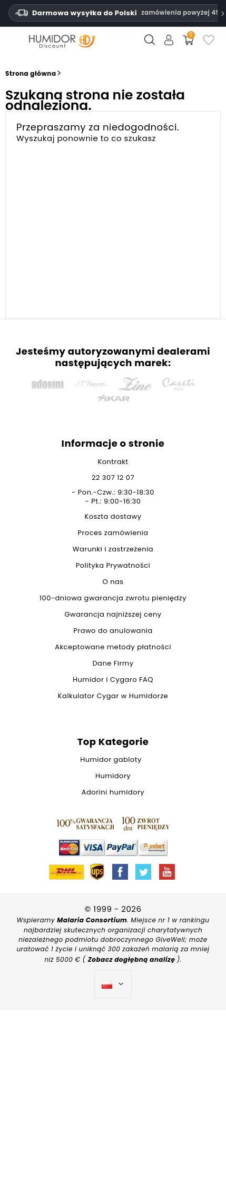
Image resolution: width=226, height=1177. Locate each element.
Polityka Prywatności (113, 565)
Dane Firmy (112, 663)
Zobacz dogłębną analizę (132, 959)
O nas (112, 582)
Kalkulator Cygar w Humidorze (113, 696)
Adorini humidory (113, 792)
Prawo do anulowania (112, 631)
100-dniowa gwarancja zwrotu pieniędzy (113, 598)
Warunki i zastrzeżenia (113, 549)
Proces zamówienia (112, 533)
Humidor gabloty (113, 759)
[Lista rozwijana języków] (113, 984)
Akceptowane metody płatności (113, 647)
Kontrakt (112, 462)
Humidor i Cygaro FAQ (113, 680)
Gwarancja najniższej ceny (112, 614)
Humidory (113, 776)
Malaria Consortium (92, 920)
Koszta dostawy (112, 516)
